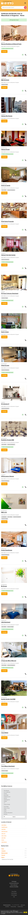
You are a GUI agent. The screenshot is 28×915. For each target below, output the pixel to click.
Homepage (14, 881)
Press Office (14, 891)
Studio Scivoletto (7, 904)
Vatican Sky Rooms (6, 116)
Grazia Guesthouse (6, 550)
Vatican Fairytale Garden (8, 255)
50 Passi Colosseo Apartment (9, 293)
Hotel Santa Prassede (7, 221)
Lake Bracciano (4, 831)
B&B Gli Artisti (5, 80)
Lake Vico (3, 833)
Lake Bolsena (4, 842)
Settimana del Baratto (14, 883)
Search (9, 817)
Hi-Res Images (14, 894)
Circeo (2, 839)
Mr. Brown (4, 586)
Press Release (14, 893)
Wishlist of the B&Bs (14, 886)
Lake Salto (3, 837)
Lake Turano (3, 835)
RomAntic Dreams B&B (7, 440)
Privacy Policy (13, 906)
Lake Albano (3, 825)
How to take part (14, 884)
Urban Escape (5, 365)
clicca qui (9, 912)
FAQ (14, 896)
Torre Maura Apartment (8, 766)
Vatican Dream (5, 149)
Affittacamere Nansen (7, 476)
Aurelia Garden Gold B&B (8, 699)
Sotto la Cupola (5, 185)
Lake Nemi (3, 829)
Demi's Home (5, 332)
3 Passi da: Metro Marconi (8, 660)
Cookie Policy (20, 906)
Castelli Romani (4, 827)
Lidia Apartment (5, 622)
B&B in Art (4, 512)
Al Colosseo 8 (5, 404)
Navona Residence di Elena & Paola (11, 44)
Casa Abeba (4, 732)
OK (25, 912)
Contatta (4, 51)
